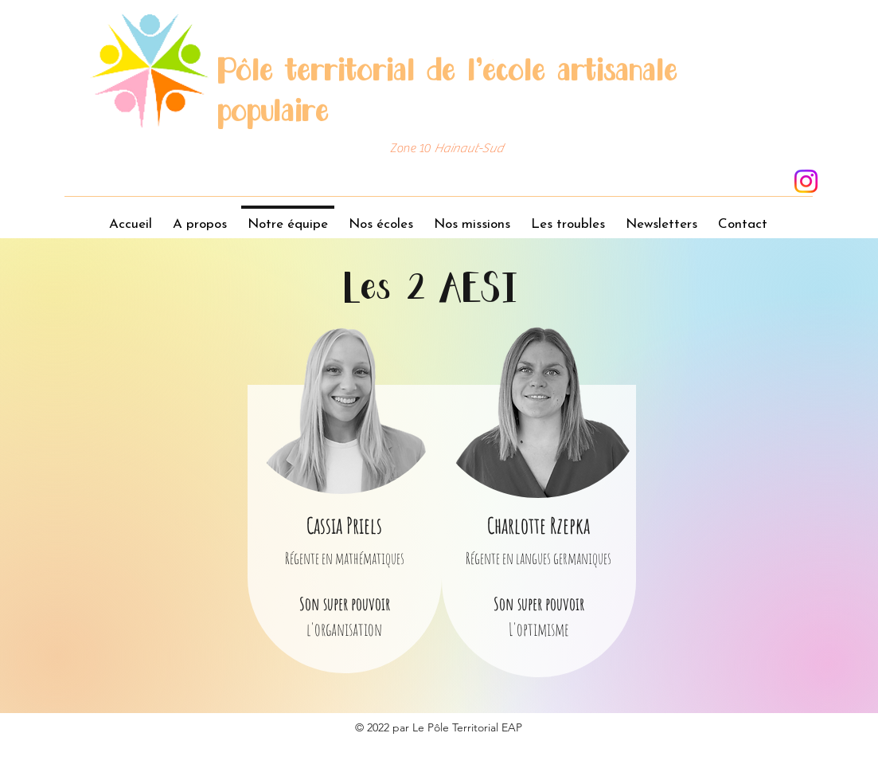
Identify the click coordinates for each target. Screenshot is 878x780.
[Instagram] (805, 181)
